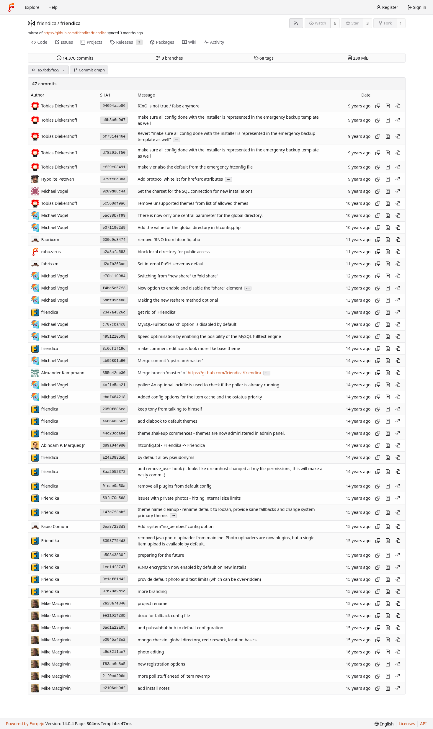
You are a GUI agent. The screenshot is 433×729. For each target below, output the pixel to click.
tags (264, 58)
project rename (152, 603)
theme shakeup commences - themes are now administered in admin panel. (211, 433)
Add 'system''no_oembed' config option (175, 526)
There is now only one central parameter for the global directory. (200, 215)
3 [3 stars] (367, 23)
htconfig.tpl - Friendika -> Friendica (171, 445)
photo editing (151, 652)
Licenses (407, 723)
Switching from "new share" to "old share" (178, 276)
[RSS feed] (296, 23)
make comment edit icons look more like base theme (189, 349)
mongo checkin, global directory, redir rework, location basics (197, 640)
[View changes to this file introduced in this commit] (387, 106)
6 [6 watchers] (335, 23)
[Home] (11, 7)
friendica (47, 23)
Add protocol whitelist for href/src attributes (180, 179)
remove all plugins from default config (175, 486)
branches (169, 58)
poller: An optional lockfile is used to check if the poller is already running (208, 385)
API (423, 723)
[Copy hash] (377, 106)
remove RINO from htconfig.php (169, 240)
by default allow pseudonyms (166, 457)
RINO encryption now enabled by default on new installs (192, 567)
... (176, 139)
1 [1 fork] (401, 23)
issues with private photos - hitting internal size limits (189, 498)
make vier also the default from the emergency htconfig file (195, 167)
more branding (152, 591)
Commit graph (89, 70)
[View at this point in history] (397, 106)
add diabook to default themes (167, 421)
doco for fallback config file (164, 615)
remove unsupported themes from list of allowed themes (193, 203)
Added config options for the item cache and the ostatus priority (200, 397)
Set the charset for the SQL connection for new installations (195, 191)
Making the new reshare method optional (178, 300)
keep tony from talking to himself (170, 409)
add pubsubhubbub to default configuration (180, 627)
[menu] (384, 724)
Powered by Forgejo (25, 723)
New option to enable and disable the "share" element (190, 288)
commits (75, 58)
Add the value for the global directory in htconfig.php (189, 228)
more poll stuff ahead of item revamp (174, 676)
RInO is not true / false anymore (168, 106)
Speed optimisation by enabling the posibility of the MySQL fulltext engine (209, 336)
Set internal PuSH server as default (171, 264)
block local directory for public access (174, 252)
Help (53, 7)
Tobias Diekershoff (59, 106)
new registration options (161, 664)
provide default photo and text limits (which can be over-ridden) (199, 579)
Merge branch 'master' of (162, 373)
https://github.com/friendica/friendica (74, 32)
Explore (32, 7)
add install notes (153, 688)
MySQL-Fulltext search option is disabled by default (187, 324)
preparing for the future (161, 555)
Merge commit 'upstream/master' (170, 361)
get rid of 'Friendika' (157, 312)
